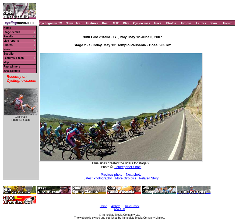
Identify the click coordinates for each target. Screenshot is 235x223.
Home (7, 27)
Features (92, 23)
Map (6, 62)
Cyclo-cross (141, 23)
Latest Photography (98, 178)
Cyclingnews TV (50, 23)
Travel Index (132, 206)
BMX (126, 23)
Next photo (134, 174)
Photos (171, 23)
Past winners (11, 66)
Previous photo (111, 174)
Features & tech (13, 57)
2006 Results (11, 70)
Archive (115, 206)
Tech (79, 23)
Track (158, 23)
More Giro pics (125, 178)
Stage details (11, 32)
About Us (119, 209)
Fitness (186, 23)
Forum (227, 23)
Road (106, 23)
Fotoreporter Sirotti (127, 167)
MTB (116, 23)
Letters (201, 23)
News (69, 23)
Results (8, 36)
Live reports (11, 40)
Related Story (149, 178)
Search (215, 23)
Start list (8, 53)
